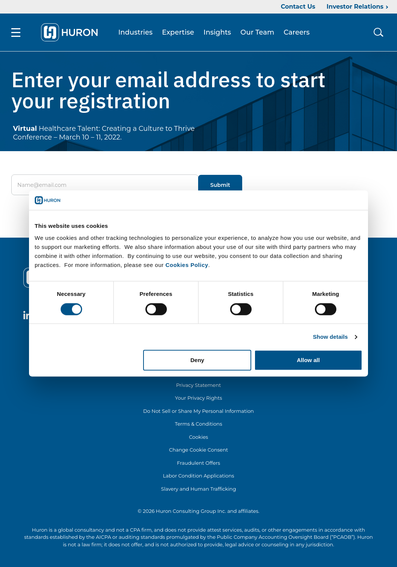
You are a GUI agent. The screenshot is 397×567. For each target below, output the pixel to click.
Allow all (308, 360)
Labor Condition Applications (198, 476)
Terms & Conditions (198, 424)
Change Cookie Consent (198, 450)
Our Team (257, 32)
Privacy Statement (198, 385)
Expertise (178, 32)
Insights (217, 32)
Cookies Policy (186, 265)
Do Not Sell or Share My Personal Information (198, 411)
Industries (135, 32)
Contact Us (298, 6)
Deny (198, 360)
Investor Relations (355, 6)
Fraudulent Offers (198, 463)
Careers (297, 32)
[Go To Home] (69, 32)
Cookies (198, 437)
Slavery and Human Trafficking (198, 489)
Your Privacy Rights (198, 398)
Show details (330, 337)
